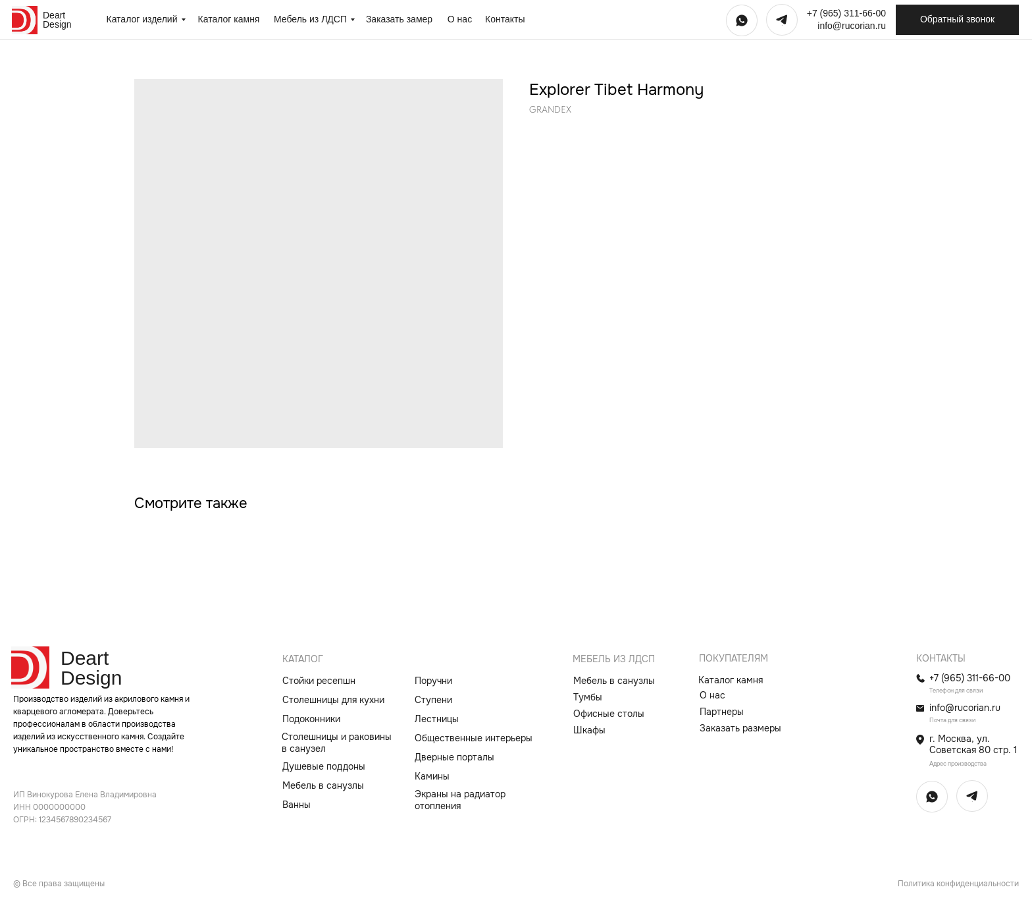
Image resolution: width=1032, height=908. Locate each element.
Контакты (505, 19)
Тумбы (587, 697)
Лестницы (437, 719)
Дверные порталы (454, 757)
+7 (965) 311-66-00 (846, 13)
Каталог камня (229, 19)
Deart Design (57, 20)
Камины (432, 776)
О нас (460, 19)
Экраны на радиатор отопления (460, 800)
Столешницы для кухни (333, 700)
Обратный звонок (957, 19)
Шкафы (589, 730)
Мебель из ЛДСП (310, 19)
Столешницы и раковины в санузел (337, 742)
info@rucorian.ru (851, 25)
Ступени (433, 700)
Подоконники (311, 719)
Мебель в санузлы (323, 785)
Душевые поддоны (323, 766)
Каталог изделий (141, 19)
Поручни (433, 681)
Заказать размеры (740, 728)
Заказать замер (399, 19)
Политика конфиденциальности (958, 883)
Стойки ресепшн (318, 681)
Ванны (296, 804)
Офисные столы (608, 714)
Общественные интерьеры (473, 738)
